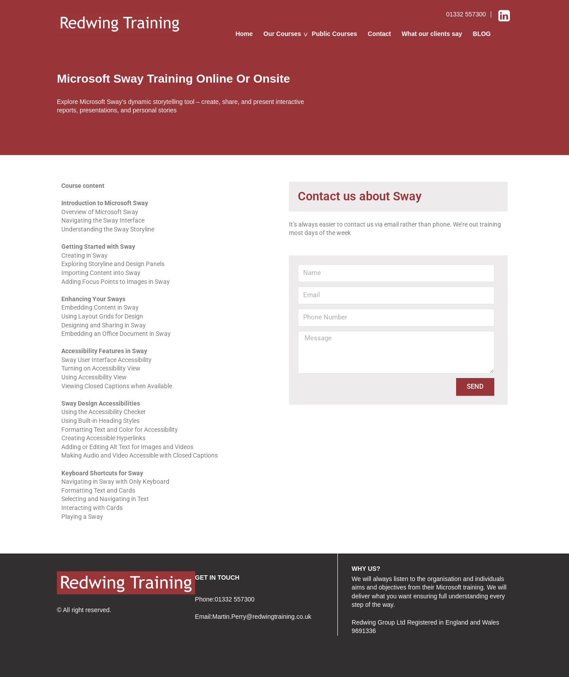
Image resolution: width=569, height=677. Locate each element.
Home (244, 33)
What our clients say (431, 33)
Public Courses (334, 33)
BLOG (482, 33)
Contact (379, 33)
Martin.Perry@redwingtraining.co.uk (261, 616)
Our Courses (282, 33)
